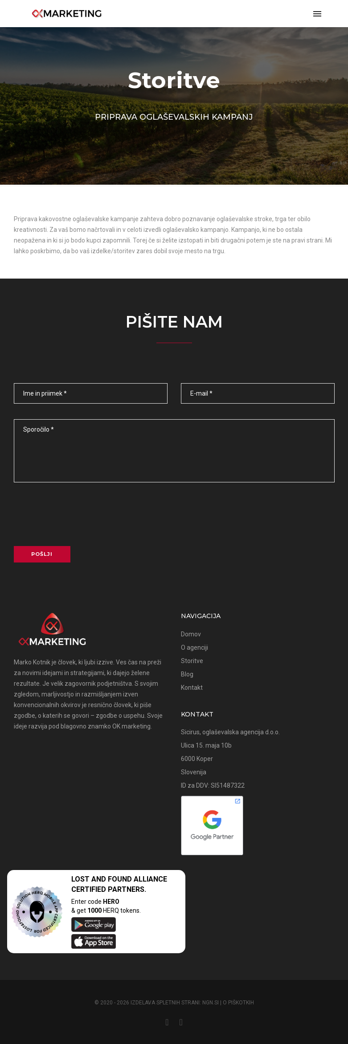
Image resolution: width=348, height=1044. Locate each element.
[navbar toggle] (317, 14)
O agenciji (194, 647)
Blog (187, 674)
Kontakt (192, 687)
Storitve (174, 80)
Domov (191, 634)
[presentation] (81, 517)
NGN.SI (210, 1002)
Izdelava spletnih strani (165, 1002)
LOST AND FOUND (101, 879)
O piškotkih (238, 1002)
